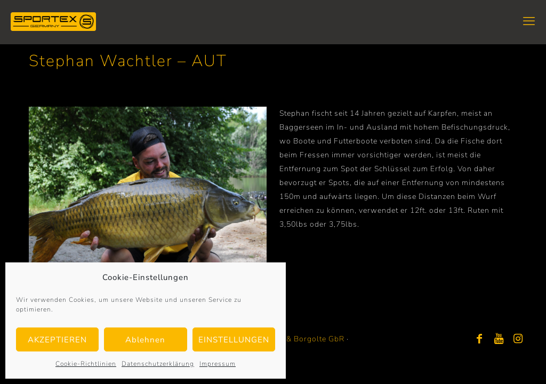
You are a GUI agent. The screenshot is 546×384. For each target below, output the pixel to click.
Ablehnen (145, 339)
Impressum (217, 363)
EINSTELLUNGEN (233, 339)
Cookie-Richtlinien (85, 363)
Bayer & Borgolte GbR (303, 339)
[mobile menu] (529, 21)
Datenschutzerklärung (158, 363)
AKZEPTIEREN (57, 339)
